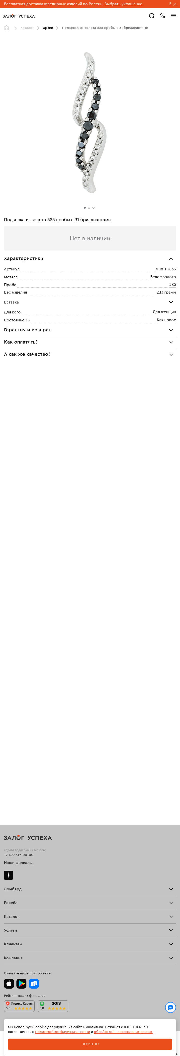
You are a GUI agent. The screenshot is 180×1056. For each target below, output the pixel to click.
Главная (7, 28)
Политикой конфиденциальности (62, 1032)
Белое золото (163, 277)
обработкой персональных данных (123, 1032)
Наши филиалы (18, 863)
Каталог (27, 28)
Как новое (166, 320)
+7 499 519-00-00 (18, 855)
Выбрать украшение (123, 4)
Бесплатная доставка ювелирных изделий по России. (53, 4)
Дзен (8, 875)
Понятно (90, 1044)
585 (172, 285)
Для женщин (164, 312)
